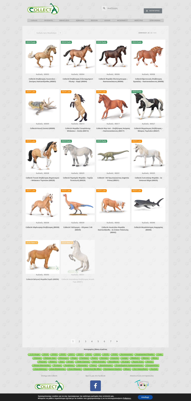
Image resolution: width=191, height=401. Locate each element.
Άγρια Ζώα (138, 362)
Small (70, 362)
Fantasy (84, 358)
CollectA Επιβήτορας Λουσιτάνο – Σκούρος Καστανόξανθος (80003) (42, 80)
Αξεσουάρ (82, 365)
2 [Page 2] (79, 341)
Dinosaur (63, 358)
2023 (88, 354)
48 (151, 33)
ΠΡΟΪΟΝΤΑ (48, 20)
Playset (42, 362)
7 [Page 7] (110, 341)
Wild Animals (99, 362)
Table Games (83, 362)
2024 (97, 354)
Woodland (113, 362)
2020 (63, 354)
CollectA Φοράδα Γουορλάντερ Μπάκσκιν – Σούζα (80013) (78, 129)
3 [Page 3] (85, 341)
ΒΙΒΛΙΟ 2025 (64, 20)
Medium (135, 358)
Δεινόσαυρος (106, 365)
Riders (53, 362)
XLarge (125, 362)
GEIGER (107, 20)
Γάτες (93, 365)
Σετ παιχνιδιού (140, 369)
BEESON (94, 20)
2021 (71, 354)
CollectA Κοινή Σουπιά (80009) (42, 128)
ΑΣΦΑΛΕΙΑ (80, 20)
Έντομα (57, 365)
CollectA (34, 20)
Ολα (154, 33)
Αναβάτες (69, 365)
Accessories (126, 354)
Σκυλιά (154, 369)
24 (148, 33)
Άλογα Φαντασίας (42, 365)
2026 (114, 354)
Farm (94, 358)
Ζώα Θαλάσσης (57, 369)
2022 (80, 354)
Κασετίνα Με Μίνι (92, 369)
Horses (104, 358)
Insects (114, 358)
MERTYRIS (138, 20)
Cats (160, 354)
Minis (155, 358)
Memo (145, 358)
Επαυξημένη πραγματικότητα (129, 365)
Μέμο (127, 369)
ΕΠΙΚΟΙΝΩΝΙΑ (155, 20)
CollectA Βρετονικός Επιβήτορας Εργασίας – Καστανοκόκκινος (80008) (148, 80)
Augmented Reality (145, 354)
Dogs (74, 358)
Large (124, 358)
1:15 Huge (34, 354)
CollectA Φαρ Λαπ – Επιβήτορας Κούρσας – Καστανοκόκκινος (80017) (113, 129)
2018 (45, 354)
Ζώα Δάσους (40, 369)
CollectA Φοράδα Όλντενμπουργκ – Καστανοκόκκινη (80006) (113, 80)
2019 (54, 354)
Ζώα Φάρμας (75, 369)
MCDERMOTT (122, 20)
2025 (106, 354)
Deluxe (37, 358)
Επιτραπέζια (152, 365)
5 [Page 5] (98, 341)
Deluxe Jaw (50, 358)
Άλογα (150, 362)
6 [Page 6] (104, 341)
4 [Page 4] (91, 341)
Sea (62, 362)
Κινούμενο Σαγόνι (113, 369)
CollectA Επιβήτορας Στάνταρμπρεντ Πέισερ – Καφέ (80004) (78, 80)
